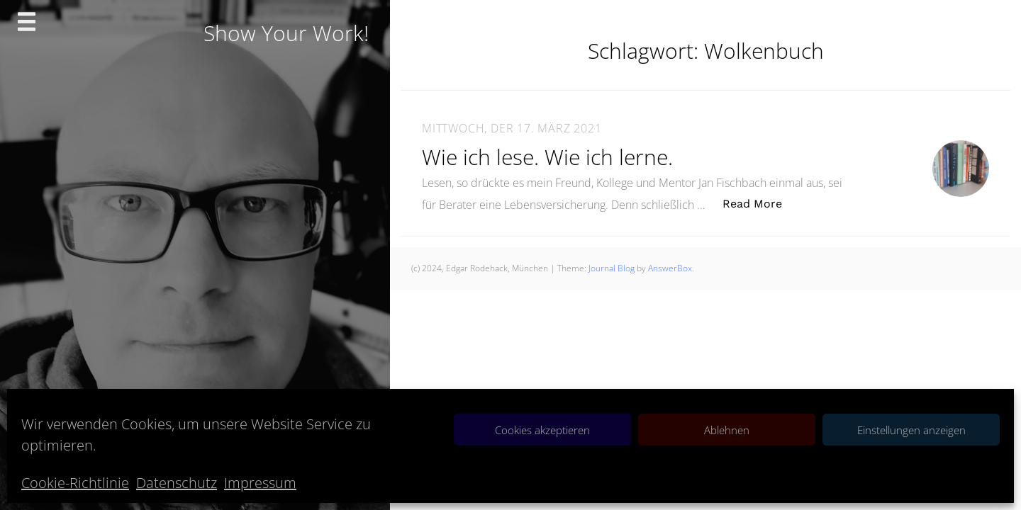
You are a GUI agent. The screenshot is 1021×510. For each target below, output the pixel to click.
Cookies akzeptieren (542, 430)
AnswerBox (670, 268)
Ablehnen (726, 430)
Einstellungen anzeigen (911, 430)
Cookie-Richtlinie (75, 482)
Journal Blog (612, 268)
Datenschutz (176, 482)
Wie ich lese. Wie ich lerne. (547, 156)
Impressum (260, 482)
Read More (759, 203)
